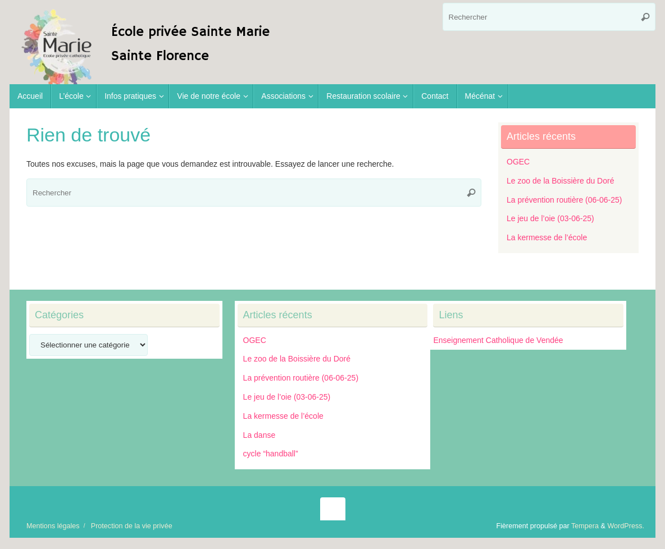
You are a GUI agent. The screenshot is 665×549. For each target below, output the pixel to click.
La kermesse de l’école (547, 237)
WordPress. (625, 526)
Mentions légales (53, 526)
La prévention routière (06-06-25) (564, 199)
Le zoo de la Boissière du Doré (560, 180)
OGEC (518, 161)
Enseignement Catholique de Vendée (498, 340)
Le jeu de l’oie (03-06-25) (550, 218)
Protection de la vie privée (131, 526)
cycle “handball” (270, 453)
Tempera (585, 526)
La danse (259, 435)
